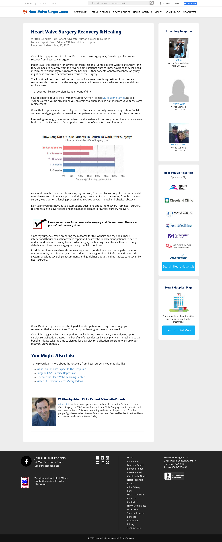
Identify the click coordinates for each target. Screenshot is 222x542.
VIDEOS (158, 12)
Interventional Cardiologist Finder (137, 474)
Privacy (130, 524)
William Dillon (178, 144)
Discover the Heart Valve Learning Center (61, 377)
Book (129, 490)
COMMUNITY (80, 12)
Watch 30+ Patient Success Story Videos (60, 381)
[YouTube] (107, 458)
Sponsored (177, 177)
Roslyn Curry (178, 103)
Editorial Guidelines (132, 518)
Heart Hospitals (135, 479)
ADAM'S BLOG (173, 12)
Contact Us (132, 502)
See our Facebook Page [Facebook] (47, 465)
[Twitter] (102, 458)
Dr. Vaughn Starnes (113, 97)
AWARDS (42, 4)
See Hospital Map (179, 330)
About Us (132, 498)
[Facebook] (191, 3)
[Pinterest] (107, 462)
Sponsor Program (136, 513)
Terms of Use (134, 527)
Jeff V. (179, 59)
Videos (130, 483)
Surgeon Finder (135, 468)
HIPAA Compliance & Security (136, 507)
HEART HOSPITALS (142, 12)
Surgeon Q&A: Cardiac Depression (56, 373)
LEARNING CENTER (100, 12)
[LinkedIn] (102, 462)
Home (130, 457)
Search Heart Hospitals (178, 266)
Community (133, 461)
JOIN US (165, 4)
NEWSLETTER (190, 12)
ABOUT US (28, 4)
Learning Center (135, 465)
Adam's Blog (133, 487)
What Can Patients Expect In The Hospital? (61, 369)
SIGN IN (178, 3)
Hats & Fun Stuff (135, 494)
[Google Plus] (97, 462)
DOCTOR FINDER (121, 12)
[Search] (152, 3)
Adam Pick (63, 404)
